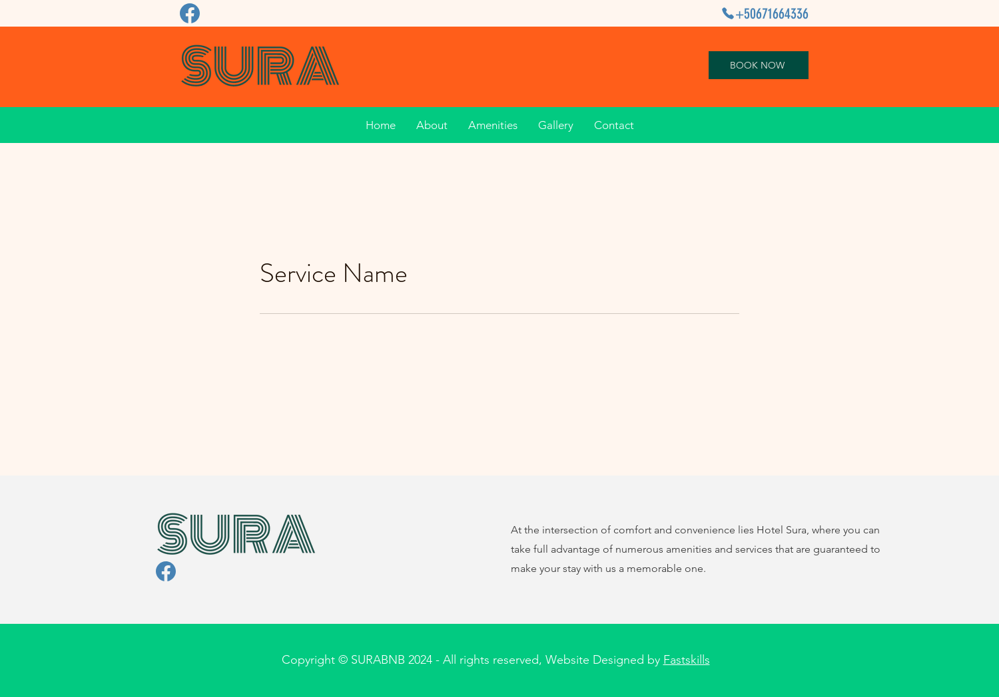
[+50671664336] (763, 13)
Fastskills (686, 659)
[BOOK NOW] (759, 65)
